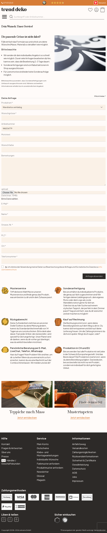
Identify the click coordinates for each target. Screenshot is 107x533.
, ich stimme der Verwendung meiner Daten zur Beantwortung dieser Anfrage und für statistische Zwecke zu (51, 268)
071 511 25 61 (8, 3)
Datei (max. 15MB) (9, 195)
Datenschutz (79, 468)
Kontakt (5, 444)
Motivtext (5, 134)
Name (4, 214)
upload (4, 189)
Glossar (41, 475)
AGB (74, 472)
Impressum (77, 480)
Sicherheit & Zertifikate (84, 460)
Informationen (81, 438)
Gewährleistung (80, 464)
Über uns (5, 452)
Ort (3, 246)
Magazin (41, 479)
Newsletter (43, 471)
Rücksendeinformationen (85, 456)
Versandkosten (80, 448)
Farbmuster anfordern (48, 463)
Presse (5, 456)
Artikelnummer (8, 124)
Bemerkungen (7, 155)
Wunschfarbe (7, 145)
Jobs (74, 476)
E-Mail (4, 203)
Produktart (7, 102)
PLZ (3, 235)
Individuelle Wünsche (47, 459)
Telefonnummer (9, 256)
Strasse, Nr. (7, 224)
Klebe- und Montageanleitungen (48, 454)
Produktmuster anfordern (50, 467)
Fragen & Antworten (11, 448)
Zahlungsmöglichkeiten (84, 452)
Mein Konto (43, 444)
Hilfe (4, 438)
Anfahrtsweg (79, 444)
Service (41, 438)
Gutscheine (43, 448)
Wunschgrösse (8, 113)
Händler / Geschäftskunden (10, 462)
